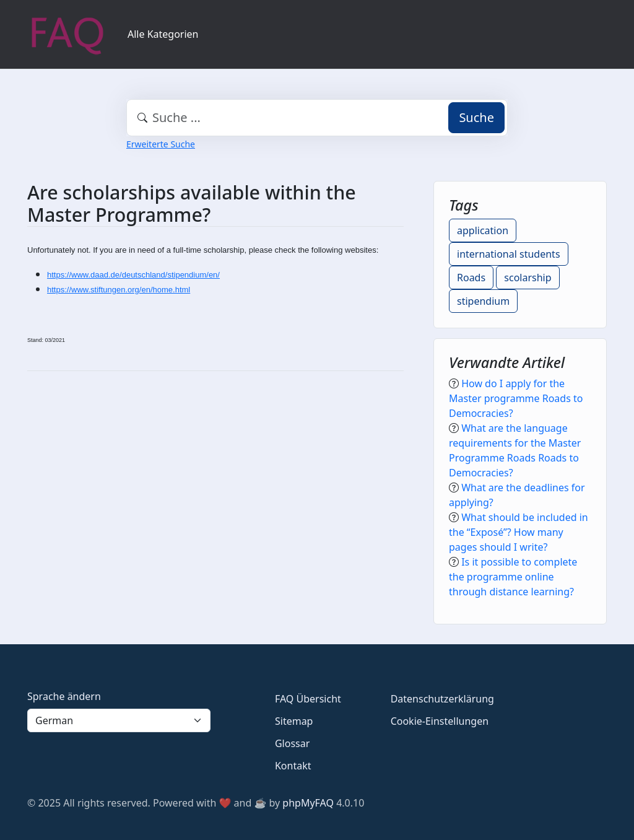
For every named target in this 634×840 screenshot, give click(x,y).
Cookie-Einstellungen (440, 721)
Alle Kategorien (163, 34)
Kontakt (293, 765)
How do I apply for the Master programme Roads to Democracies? (516, 398)
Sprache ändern (64, 696)
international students (508, 254)
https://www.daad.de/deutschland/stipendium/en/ (133, 274)
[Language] (119, 720)
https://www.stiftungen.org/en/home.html (118, 289)
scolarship (527, 277)
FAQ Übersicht (308, 699)
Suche (476, 117)
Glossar (292, 743)
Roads (471, 277)
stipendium (483, 301)
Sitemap (294, 721)
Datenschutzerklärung (442, 699)
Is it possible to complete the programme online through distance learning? (513, 576)
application (482, 230)
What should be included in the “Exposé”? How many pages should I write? (518, 532)
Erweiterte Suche (160, 144)
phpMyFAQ (308, 803)
